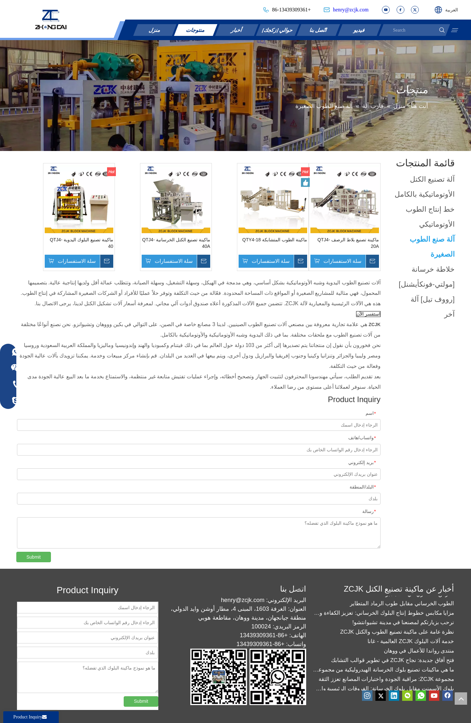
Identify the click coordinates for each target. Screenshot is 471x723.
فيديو (359, 30)
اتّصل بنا (318, 30)
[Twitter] (380, 695)
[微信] (407, 695)
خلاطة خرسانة (433, 269)
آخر (449, 314)
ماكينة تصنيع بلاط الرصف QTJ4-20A (348, 243)
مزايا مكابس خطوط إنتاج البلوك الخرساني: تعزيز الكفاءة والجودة (383, 615)
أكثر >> (418, 89)
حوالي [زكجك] (277, 30)
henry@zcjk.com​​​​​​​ (351, 9)
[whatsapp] (421, 695)
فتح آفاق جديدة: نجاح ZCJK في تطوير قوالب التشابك (392, 662)
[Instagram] (367, 695)
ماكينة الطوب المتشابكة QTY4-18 (274, 239)
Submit (33, 557)
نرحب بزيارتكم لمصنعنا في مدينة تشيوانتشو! (403, 625)
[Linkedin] (394, 695)
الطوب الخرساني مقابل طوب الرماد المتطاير (402, 606)
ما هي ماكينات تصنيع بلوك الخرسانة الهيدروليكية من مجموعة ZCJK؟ (383, 672)
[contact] (248, 677)
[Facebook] (447, 695)
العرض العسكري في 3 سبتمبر (419, 596)
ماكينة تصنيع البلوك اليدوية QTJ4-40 (81, 243)
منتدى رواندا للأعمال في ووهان (419, 653)
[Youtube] (434, 695)
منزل (155, 30)
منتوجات (195, 30)
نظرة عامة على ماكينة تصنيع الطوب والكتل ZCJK (397, 634)
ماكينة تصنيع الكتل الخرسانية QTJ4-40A (176, 243)
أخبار (236, 30)
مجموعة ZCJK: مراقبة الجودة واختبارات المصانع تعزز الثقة (386, 681)
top (461, 698)
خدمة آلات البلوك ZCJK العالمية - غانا (411, 643)
